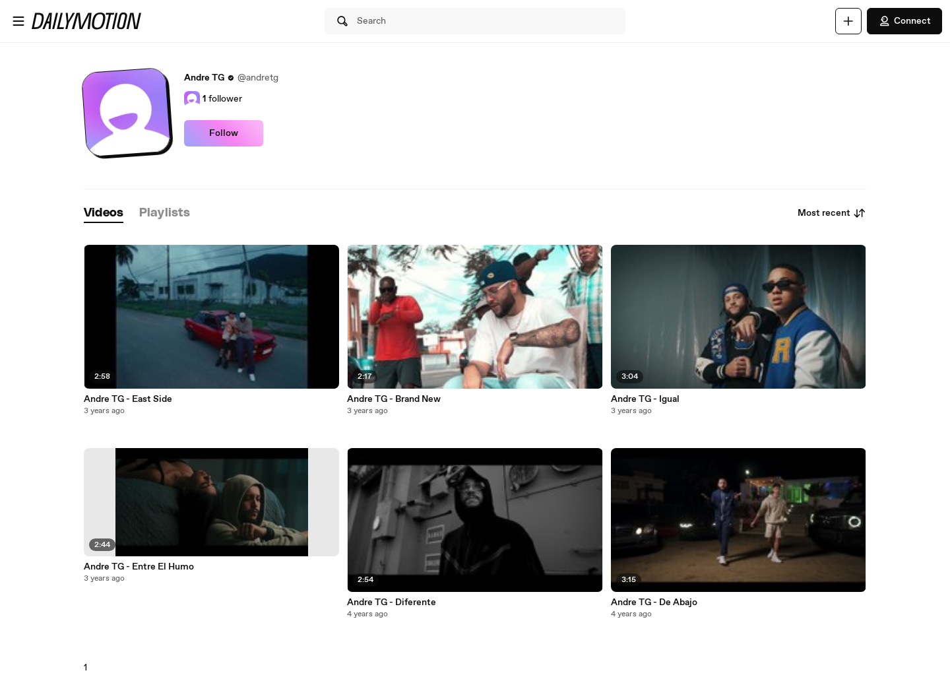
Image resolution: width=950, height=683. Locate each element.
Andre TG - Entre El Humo (139, 567)
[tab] (103, 213)
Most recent (832, 213)
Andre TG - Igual (645, 399)
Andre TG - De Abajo (654, 602)
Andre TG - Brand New (394, 399)
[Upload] (848, 21)
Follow (223, 133)
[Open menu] (18, 21)
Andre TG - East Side (128, 399)
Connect (904, 21)
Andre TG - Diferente (391, 602)
